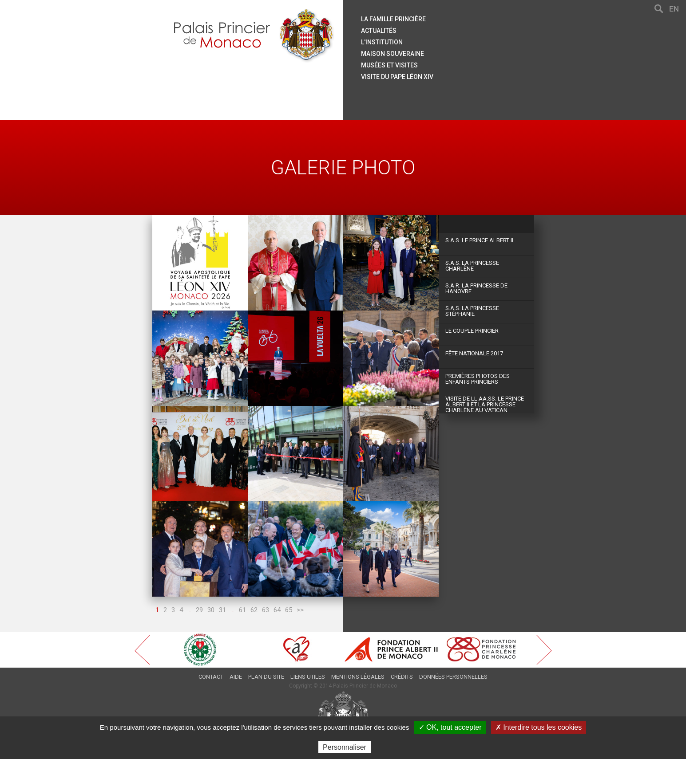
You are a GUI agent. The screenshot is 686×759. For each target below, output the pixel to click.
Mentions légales (358, 676)
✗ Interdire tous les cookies (539, 727)
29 (199, 610)
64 (277, 610)
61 (242, 610)
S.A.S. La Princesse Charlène (472, 266)
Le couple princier (472, 330)
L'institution (382, 42)
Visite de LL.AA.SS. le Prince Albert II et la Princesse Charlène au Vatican (484, 404)
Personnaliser (344, 747)
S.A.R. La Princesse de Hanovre (476, 288)
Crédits (402, 676)
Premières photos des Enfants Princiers (477, 379)
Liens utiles (307, 676)
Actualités (379, 30)
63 (265, 610)
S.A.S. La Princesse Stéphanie (472, 311)
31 (222, 610)
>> (300, 610)
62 (254, 610)
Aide (236, 676)
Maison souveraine (392, 53)
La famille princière (393, 19)
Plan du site (266, 676)
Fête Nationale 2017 (474, 353)
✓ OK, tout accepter (450, 727)
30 (210, 610)
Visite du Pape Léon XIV (397, 76)
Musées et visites (389, 65)
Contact (210, 676)
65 (288, 610)
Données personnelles (453, 676)
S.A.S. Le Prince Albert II (479, 240)
